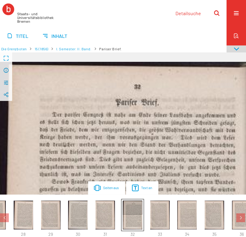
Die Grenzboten (14, 49)
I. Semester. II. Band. (74, 49)
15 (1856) (41, 49)
